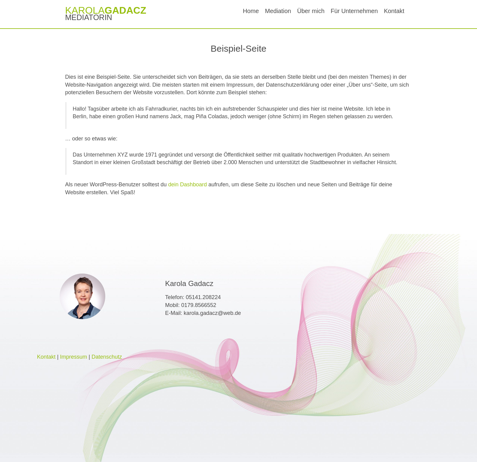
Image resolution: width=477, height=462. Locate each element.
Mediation (278, 11)
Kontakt (394, 11)
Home (251, 11)
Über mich (311, 11)
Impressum (73, 357)
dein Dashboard (187, 184)
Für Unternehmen (354, 11)
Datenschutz (107, 357)
